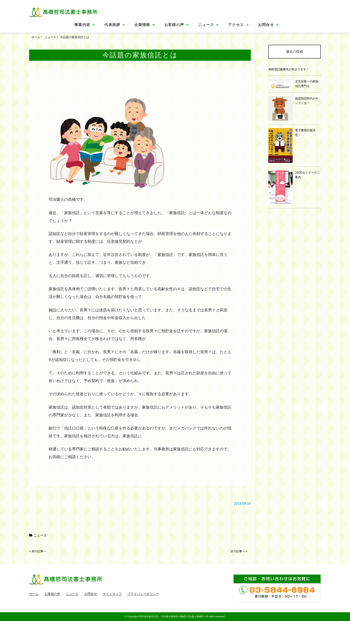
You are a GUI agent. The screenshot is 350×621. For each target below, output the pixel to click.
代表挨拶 (112, 25)
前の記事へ (39, 551)
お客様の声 (174, 25)
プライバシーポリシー (143, 594)
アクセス (236, 25)
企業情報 (142, 25)
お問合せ (266, 25)
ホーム (34, 594)
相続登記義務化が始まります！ (288, 69)
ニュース (206, 25)
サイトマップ (112, 594)
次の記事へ (237, 551)
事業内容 (82, 25)
